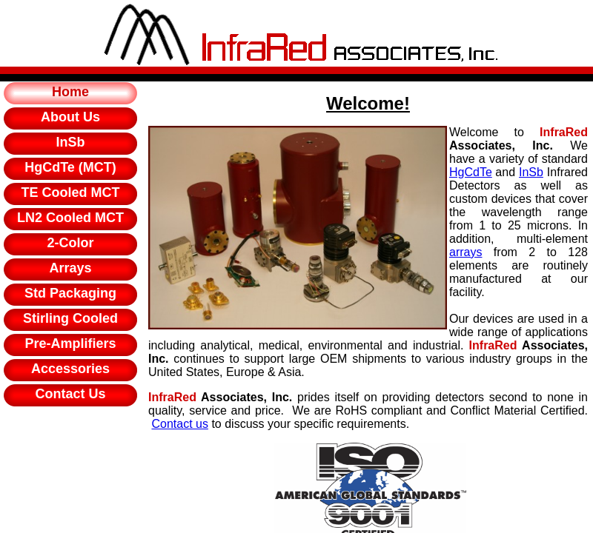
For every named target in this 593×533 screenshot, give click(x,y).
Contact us (179, 424)
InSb (531, 172)
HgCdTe (470, 172)
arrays (465, 252)
